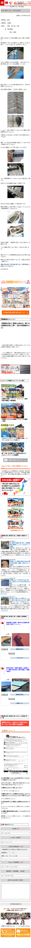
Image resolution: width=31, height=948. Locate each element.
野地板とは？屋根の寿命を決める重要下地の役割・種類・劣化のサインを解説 (19, 563)
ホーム (2, 6)
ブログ (7, 6)
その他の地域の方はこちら (16, 530)
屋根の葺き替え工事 (6, 264)
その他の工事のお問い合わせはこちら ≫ (15, 312)
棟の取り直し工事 (19, 264)
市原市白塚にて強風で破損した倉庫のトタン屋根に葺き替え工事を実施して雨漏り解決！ (17, 669)
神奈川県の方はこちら (16, 519)
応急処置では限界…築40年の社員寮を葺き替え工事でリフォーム (17, 623)
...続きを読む (4, 610)
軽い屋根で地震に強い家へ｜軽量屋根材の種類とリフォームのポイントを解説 (19, 544)
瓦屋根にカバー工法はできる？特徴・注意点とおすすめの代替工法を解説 (19, 581)
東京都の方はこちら (16, 508)
